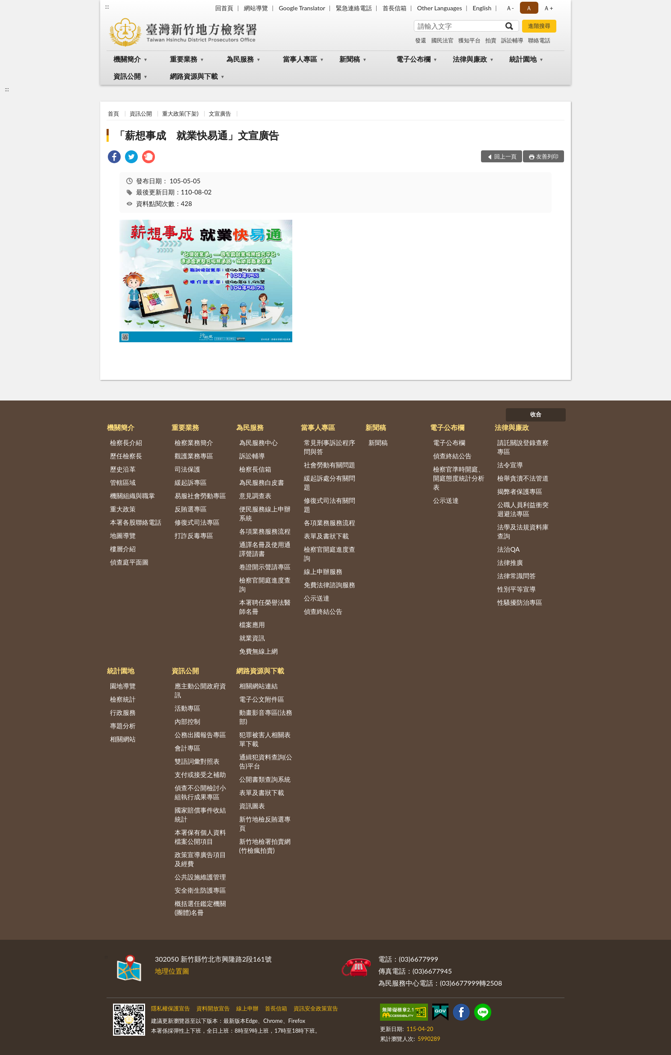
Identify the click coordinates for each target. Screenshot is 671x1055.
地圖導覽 (123, 535)
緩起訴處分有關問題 (329, 482)
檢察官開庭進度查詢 (265, 584)
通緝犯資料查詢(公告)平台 (265, 761)
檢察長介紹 (126, 442)
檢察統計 (123, 699)
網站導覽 (256, 8)
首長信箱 (395, 8)
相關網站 (123, 739)
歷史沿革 (123, 469)
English (482, 8)
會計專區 (187, 748)
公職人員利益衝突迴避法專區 (523, 509)
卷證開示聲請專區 (265, 567)
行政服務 (123, 712)
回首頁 (224, 8)
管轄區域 (123, 482)
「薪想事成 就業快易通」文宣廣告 (197, 135)
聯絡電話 (539, 40)
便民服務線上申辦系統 (265, 513)
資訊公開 (127, 76)
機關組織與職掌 (132, 495)
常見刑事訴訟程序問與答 (329, 447)
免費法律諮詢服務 (329, 585)
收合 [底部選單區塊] (535, 414)
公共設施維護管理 (200, 877)
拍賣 (490, 40)
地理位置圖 (172, 971)
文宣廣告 (220, 113)
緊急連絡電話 (354, 8)
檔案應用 (252, 624)
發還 (420, 40)
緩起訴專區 (191, 482)
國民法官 (442, 40)
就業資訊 (252, 638)
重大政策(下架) (180, 113)
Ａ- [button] (510, 8)
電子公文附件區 (261, 699)
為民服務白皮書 (261, 482)
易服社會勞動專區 (200, 495)
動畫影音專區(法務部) (265, 716)
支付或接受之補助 (200, 774)
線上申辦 (247, 1008)
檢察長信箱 (255, 469)
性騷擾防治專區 (519, 602)
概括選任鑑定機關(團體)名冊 (200, 908)
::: (107, 6)
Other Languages (439, 8)
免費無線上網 (258, 651)
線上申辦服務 (323, 571)
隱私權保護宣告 (170, 1008)
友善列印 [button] (547, 156)
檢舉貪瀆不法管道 (523, 478)
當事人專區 (300, 59)
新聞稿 (349, 59)
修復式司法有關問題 (329, 504)
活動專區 (187, 708)
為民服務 (240, 59)
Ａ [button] (529, 8)
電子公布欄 (413, 59)
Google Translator (302, 8)
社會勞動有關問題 (329, 465)
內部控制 (187, 721)
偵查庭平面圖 (129, 562)
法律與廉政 (470, 59)
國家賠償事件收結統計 (200, 814)
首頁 (113, 113)
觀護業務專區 (194, 456)
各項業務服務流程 (265, 531)
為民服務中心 (258, 442)
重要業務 (183, 59)
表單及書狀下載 (326, 536)
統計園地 (523, 59)
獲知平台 (469, 40)
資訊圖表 (252, 806)
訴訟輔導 (512, 40)
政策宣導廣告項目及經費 (200, 859)
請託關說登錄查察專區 (523, 447)
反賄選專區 (191, 509)
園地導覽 (123, 686)
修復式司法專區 (197, 522)
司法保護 (187, 469)
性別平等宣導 (516, 589)
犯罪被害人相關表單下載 (265, 739)
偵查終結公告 (323, 611)
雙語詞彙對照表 (197, 761)
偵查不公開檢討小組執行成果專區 (200, 792)
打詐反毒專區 (194, 535)
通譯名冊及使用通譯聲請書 (265, 549)
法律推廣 (510, 562)
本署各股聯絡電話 (135, 522)
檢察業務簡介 (194, 442)
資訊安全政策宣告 (316, 1008)
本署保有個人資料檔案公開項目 (200, 836)
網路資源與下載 (194, 76)
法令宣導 (510, 465)
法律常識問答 (516, 576)
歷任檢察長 (126, 456)
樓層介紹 (123, 549)
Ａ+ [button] (548, 8)
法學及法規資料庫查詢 (523, 531)
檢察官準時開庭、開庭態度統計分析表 (458, 478)
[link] (114, 157)
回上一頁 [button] (505, 156)
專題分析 (123, 725)
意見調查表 (255, 495)
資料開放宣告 (213, 1008)
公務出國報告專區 (200, 734)
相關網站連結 (258, 686)
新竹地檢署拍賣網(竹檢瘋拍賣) (265, 845)
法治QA (508, 549)
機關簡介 (127, 59)
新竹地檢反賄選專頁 (265, 823)
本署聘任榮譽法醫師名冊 (265, 606)
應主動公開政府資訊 (200, 690)
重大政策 (123, 509)
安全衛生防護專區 (200, 890)
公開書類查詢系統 (265, 779)
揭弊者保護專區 (519, 491)
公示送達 (317, 598)
